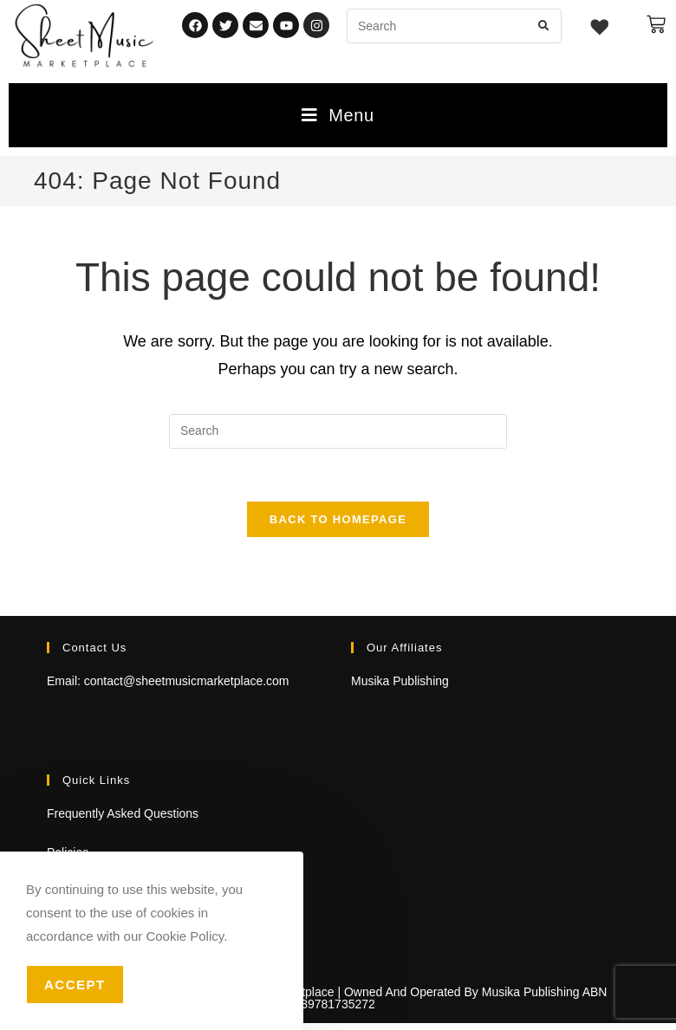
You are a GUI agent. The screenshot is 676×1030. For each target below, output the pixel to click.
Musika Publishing (400, 681)
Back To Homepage (338, 519)
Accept (75, 984)
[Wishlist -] (600, 29)
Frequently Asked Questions (122, 813)
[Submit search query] (544, 26)
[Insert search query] (338, 431)
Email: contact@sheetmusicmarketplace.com (168, 681)
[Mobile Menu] (338, 115)
